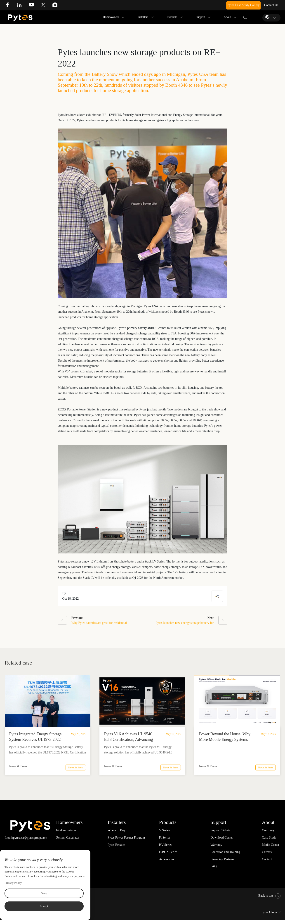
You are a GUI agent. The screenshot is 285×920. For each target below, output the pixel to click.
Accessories (166, 859)
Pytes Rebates (116, 844)
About (227, 17)
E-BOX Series (168, 852)
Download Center (221, 837)
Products (172, 17)
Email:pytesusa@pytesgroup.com (26, 837)
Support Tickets (220, 830)
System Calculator (67, 837)
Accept (44, 906)
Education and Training (225, 852)
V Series (164, 830)
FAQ (213, 866)
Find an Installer (66, 830)
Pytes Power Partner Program (126, 837)
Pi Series (164, 837)
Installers (142, 17)
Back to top (269, 895)
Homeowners (111, 17)
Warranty (216, 844)
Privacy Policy (13, 882)
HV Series (165, 844)
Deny (44, 893)
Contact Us (271, 5)
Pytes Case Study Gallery (243, 5)
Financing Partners (222, 859)
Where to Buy (116, 830)
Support (200, 17)
